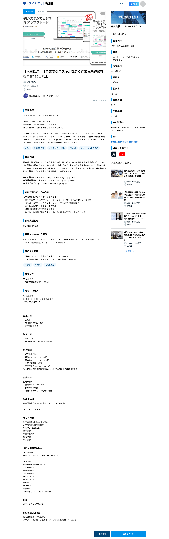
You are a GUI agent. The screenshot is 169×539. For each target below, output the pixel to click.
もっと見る (128, 251)
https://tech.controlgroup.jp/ (124, 141)
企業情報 (41, 11)
